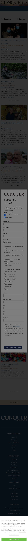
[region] (14, 529)
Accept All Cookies (14, 539)
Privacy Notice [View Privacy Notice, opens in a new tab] (22, 532)
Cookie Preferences (14, 535)
